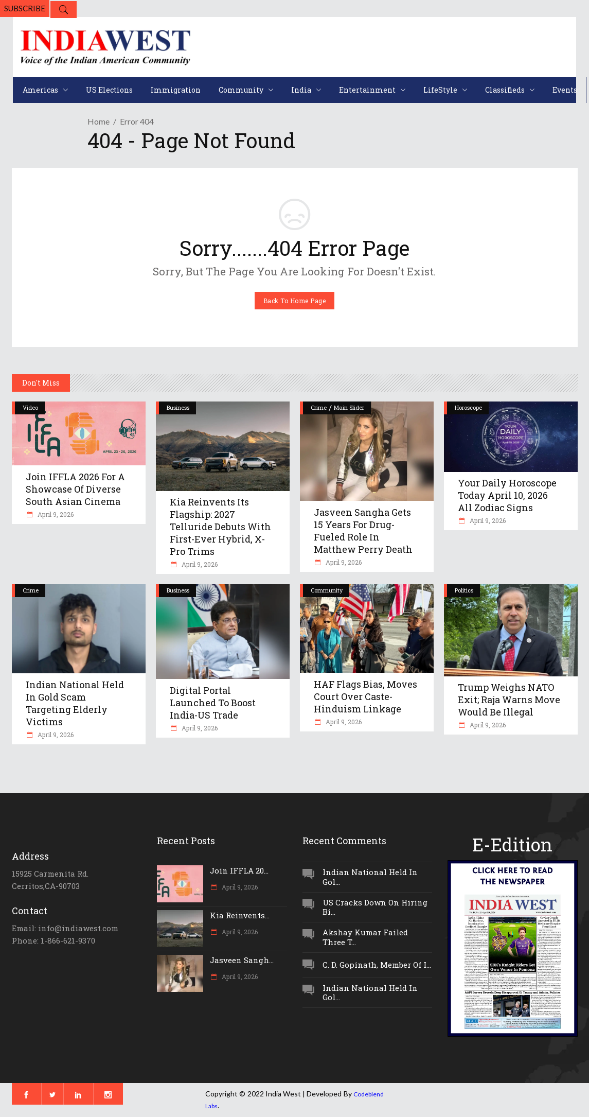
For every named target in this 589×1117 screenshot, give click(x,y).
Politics (464, 590)
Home (98, 121)
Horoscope (468, 407)
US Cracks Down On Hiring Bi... (375, 907)
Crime (319, 407)
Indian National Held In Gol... (370, 877)
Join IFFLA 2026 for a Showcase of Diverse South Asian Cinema (75, 489)
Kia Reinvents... (240, 915)
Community (327, 590)
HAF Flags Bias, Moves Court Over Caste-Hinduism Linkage (365, 696)
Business (178, 407)
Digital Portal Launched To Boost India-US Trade (213, 702)
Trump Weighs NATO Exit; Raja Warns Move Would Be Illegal (509, 699)
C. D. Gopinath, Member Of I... (377, 964)
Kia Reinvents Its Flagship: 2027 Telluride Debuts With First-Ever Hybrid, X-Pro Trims (220, 526)
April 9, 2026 (55, 514)
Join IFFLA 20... (239, 870)
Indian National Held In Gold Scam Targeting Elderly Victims (75, 703)
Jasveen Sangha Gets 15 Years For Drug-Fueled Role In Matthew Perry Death (363, 530)
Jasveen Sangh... (242, 960)
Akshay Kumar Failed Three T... (365, 937)
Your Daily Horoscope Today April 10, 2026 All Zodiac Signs (507, 495)
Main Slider (349, 407)
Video (30, 407)
